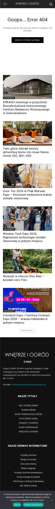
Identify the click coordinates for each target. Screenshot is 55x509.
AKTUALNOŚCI (9, 98)
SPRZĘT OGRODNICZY (12, 272)
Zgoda (17, 505)
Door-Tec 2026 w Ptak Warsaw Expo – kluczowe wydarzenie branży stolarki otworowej (27, 194)
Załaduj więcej (27, 330)
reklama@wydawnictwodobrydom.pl (28, 384)
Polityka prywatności (33, 505)
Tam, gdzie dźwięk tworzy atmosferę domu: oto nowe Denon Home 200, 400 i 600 (26, 152)
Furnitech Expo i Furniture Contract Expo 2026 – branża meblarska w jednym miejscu (26, 319)
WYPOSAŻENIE (9, 144)
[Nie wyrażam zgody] (51, 499)
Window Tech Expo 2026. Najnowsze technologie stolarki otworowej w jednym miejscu (24, 237)
